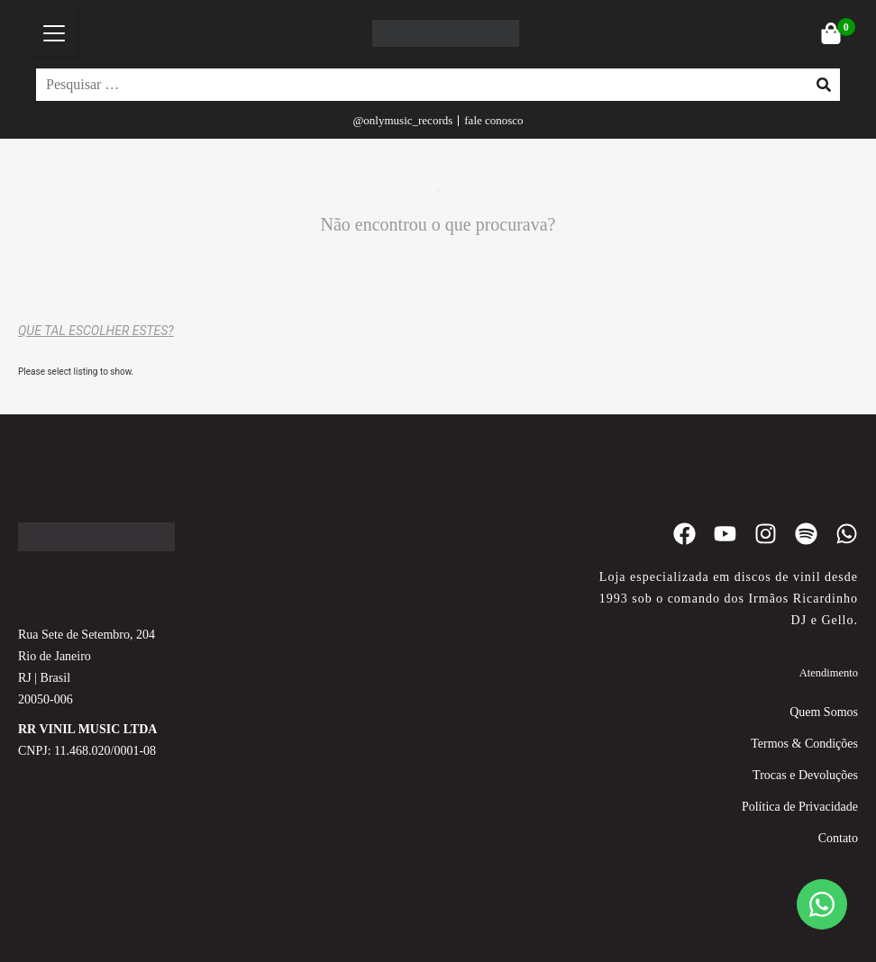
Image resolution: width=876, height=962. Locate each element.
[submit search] (824, 84)
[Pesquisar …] (417, 84)
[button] (54, 33)
